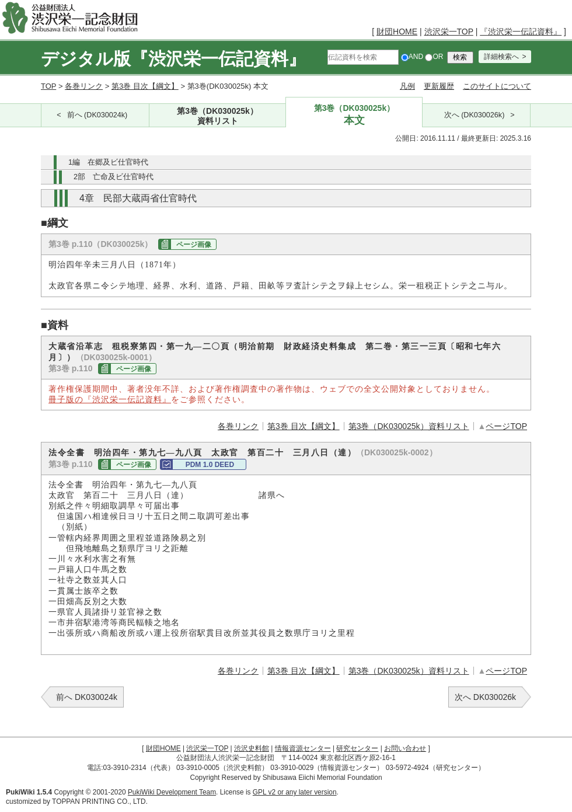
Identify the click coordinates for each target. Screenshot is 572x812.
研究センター (357, 748)
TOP (48, 86)
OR (434, 57)
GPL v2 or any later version (295, 792)
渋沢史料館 (251, 748)
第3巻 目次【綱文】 (145, 86)
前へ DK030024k (86, 697)
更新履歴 (439, 86)
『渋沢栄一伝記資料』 (520, 31)
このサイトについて (497, 86)
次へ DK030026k (485, 697)
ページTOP (506, 426)
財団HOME (396, 31)
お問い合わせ (405, 748)
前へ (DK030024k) (97, 115)
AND (412, 57)
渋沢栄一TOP (448, 31)
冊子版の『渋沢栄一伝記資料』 (109, 399)
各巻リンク (84, 86)
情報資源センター (303, 748)
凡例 (407, 86)
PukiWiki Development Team (172, 792)
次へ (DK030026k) (474, 115)
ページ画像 (193, 245)
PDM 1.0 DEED (210, 465)
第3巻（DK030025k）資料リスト (408, 426)
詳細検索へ (501, 57)
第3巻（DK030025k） (217, 116)
